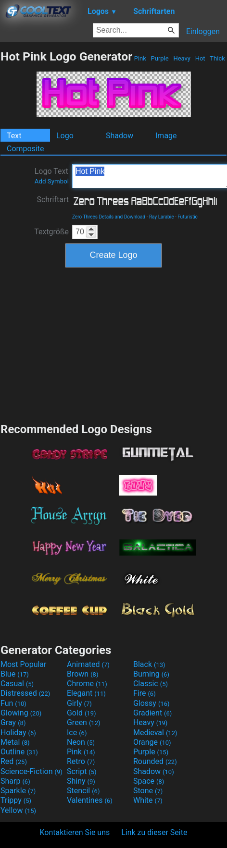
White (148, 800)
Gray (12, 722)
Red (13, 761)
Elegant (86, 693)
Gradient (152, 712)
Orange (152, 742)
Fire (144, 693)
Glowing (20, 712)
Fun (13, 703)
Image (166, 135)
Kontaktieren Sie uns (75, 832)
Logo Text (52, 176)
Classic (150, 683)
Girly (79, 703)
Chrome (87, 683)
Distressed (25, 693)
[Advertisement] (113, 344)
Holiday (18, 732)
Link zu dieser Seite (154, 832)
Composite (25, 148)
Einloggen (203, 31)
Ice (77, 732)
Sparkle (18, 790)
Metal (15, 742)
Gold (81, 712)
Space (148, 781)
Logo (65, 135)
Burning (151, 673)
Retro (81, 761)
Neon (81, 742)
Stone (148, 790)
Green (84, 722)
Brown (82, 673)
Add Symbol (52, 181)
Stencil (83, 790)
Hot (199, 58)
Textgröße (51, 231)
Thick (217, 58)
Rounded (155, 761)
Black (149, 664)
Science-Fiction (31, 771)
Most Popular (23, 664)
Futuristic (187, 216)
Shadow (119, 135)
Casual (17, 683)
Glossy (151, 703)
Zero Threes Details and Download (108, 216)
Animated (88, 664)
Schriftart (53, 199)
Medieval (155, 732)
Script (82, 771)
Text (14, 135)
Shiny (81, 781)
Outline (19, 751)
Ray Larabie (161, 216)
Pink (140, 58)
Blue (14, 673)
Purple (159, 58)
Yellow (18, 810)
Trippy (15, 800)
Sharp (15, 781)
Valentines (90, 800)
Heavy (182, 58)
